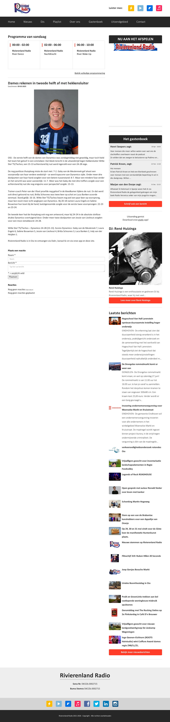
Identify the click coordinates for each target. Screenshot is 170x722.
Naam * (12, 255)
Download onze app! (135, 220)
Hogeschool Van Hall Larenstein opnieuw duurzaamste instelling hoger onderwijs (141, 323)
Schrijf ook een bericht (135, 204)
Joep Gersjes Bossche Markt (136, 569)
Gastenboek (96, 21)
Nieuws (28, 21)
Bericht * (12, 263)
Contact (140, 21)
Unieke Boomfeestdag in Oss (136, 583)
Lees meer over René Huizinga (135, 300)
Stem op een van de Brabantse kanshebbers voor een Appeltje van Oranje (139, 519)
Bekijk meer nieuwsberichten (135, 652)
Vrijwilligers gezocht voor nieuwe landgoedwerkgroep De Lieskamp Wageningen (138, 628)
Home (11, 21)
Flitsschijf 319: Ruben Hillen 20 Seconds (141, 556)
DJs (42, 21)
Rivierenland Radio (85, 676)
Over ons (75, 21)
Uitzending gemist (135, 216)
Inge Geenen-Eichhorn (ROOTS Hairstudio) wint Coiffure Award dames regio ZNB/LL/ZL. (141, 641)
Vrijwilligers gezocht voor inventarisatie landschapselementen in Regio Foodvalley (141, 465)
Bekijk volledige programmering (90, 73)
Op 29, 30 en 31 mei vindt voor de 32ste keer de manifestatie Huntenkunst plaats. (141, 533)
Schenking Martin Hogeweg (136, 502)
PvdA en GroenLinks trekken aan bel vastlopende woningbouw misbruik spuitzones (140, 601)
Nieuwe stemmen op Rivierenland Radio (142, 542)
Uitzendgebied (119, 21)
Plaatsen (13, 277)
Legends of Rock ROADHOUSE (137, 474)
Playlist (57, 21)
